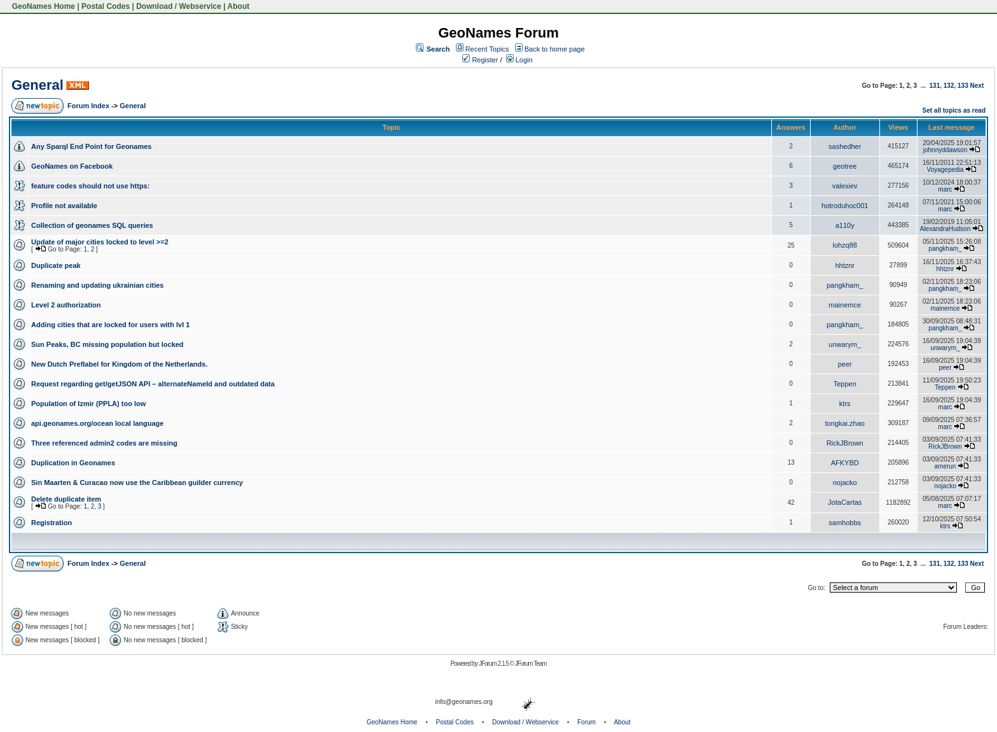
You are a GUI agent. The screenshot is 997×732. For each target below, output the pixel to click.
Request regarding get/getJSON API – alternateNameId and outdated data (153, 384)
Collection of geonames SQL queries (92, 225)
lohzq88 (844, 245)
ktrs (845, 403)
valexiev (845, 186)
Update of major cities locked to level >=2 (99, 242)
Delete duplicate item (66, 499)
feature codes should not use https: (90, 186)
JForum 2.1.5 (494, 663)
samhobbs (845, 522)
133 (963, 85)
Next (977, 85)
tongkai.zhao (845, 423)
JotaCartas (845, 502)
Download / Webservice (178, 6)
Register (480, 60)
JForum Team (531, 663)
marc (945, 189)
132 (949, 85)
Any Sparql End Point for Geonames (91, 146)
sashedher (845, 146)
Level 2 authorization (65, 305)
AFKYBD (845, 463)
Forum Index (88, 105)
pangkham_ (944, 248)
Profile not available (64, 205)
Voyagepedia (945, 169)
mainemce (845, 305)
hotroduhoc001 (845, 205)
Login (519, 60)
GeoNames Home (42, 6)
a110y (845, 225)
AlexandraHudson (945, 228)
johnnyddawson (945, 149)
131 (935, 85)
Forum (586, 722)
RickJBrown (845, 443)
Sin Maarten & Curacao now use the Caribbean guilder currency (137, 482)
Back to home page (555, 49)
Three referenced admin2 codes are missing (104, 443)
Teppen (845, 384)
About (239, 6)
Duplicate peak (56, 265)
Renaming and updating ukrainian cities (97, 285)
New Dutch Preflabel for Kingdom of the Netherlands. (119, 364)
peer (845, 364)
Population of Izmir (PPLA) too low (88, 403)
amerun (945, 466)
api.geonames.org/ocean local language (97, 423)
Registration (51, 522)
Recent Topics (487, 49)
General (37, 85)
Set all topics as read (954, 110)
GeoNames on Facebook (72, 166)
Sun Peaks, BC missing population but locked (107, 344)
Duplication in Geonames (73, 463)
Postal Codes (105, 6)
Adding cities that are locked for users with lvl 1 (110, 324)
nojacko (845, 482)
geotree (844, 166)
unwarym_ (845, 344)
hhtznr (845, 265)
